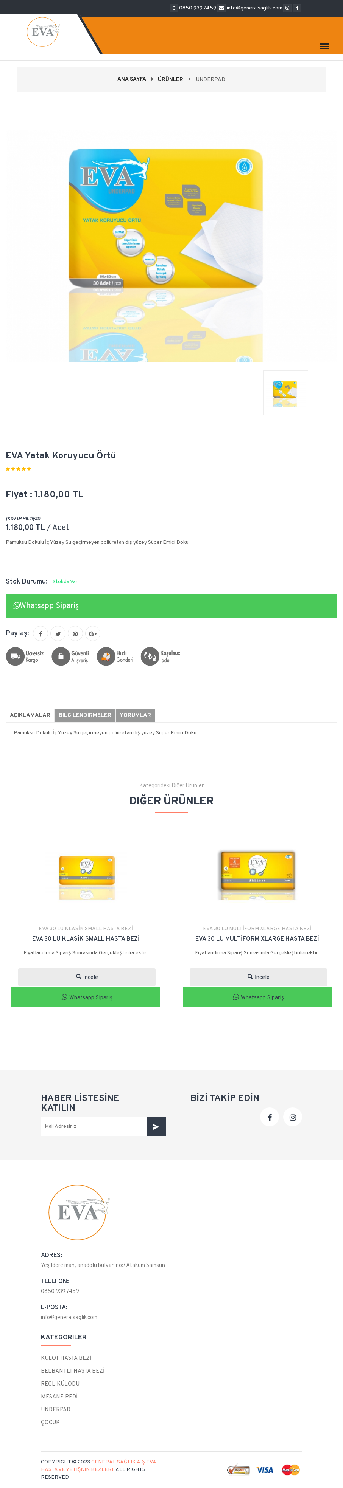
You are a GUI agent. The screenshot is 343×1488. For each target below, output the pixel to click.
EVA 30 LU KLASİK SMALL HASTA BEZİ (86, 929)
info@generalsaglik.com (69, 1317)
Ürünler (170, 79)
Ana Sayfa (131, 79)
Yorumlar (135, 715)
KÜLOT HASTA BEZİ (66, 1358)
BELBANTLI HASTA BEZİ (72, 1371)
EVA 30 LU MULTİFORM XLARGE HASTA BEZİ (257, 929)
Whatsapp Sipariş (46, 606)
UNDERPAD (55, 1410)
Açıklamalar (30, 715)
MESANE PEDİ (59, 1397)
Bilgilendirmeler (85, 715)
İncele (87, 977)
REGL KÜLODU (60, 1384)
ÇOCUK (50, 1422)
